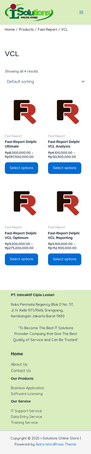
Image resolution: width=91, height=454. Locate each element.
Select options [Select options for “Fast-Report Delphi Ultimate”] (21, 167)
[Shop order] (45, 81)
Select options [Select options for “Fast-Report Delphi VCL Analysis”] (64, 167)
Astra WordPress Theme (56, 444)
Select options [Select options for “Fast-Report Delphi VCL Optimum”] (21, 259)
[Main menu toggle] (81, 12)
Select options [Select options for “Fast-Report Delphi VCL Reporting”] (64, 259)
